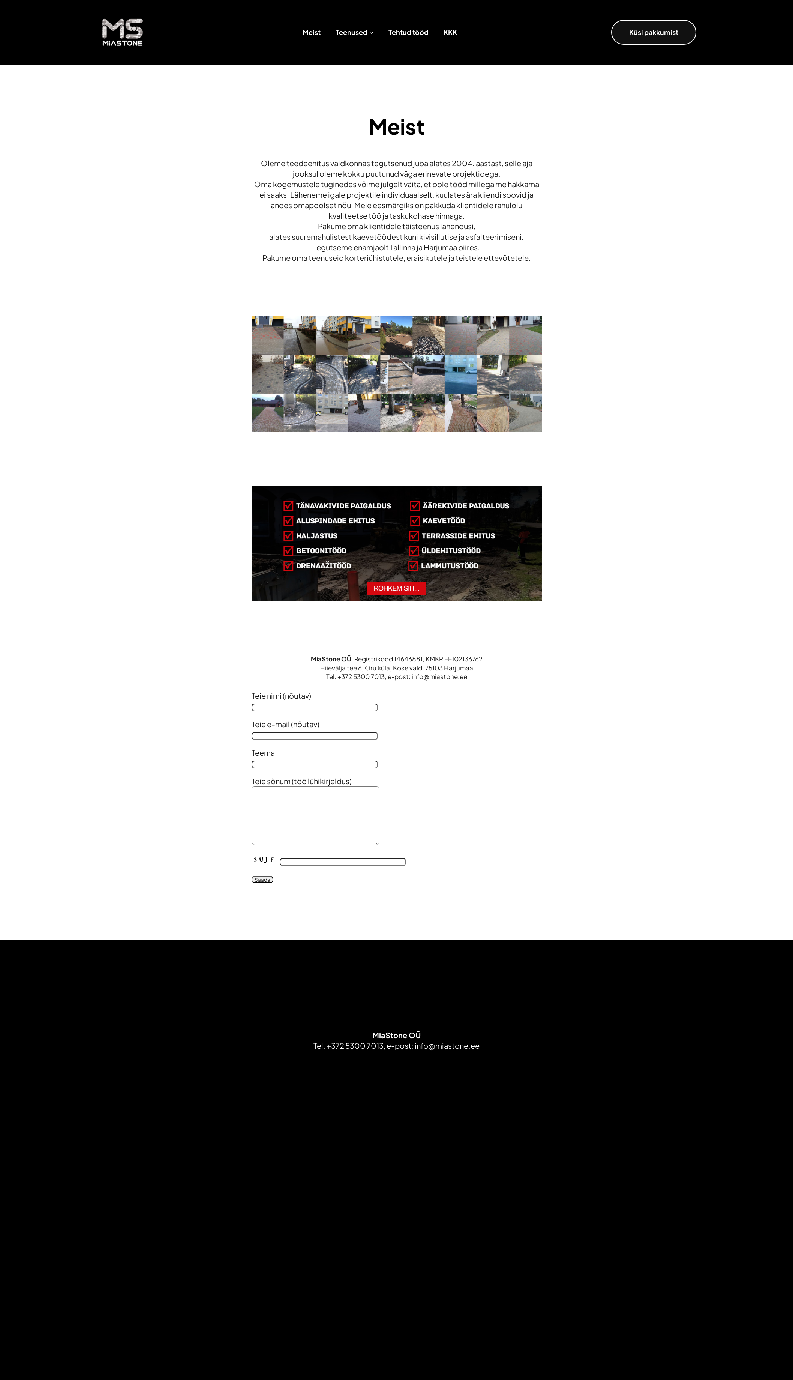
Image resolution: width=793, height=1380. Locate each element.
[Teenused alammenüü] (371, 32)
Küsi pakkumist (653, 32)
